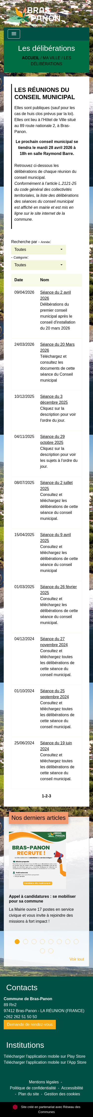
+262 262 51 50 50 (20, 1017)
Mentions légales (44, 1082)
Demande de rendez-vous (30, 1024)
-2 (46, 796)
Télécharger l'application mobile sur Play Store (44, 1056)
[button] (38, 249)
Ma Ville (51, 58)
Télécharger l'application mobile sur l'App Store (45, 1062)
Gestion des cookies (62, 1094)
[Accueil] (32, 13)
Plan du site (28, 1094)
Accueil (30, 58)
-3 (49, 796)
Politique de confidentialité (33, 1088)
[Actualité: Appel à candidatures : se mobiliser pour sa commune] (46, 880)
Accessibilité (72, 1088)
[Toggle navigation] (14, 34)
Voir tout (76, 959)
